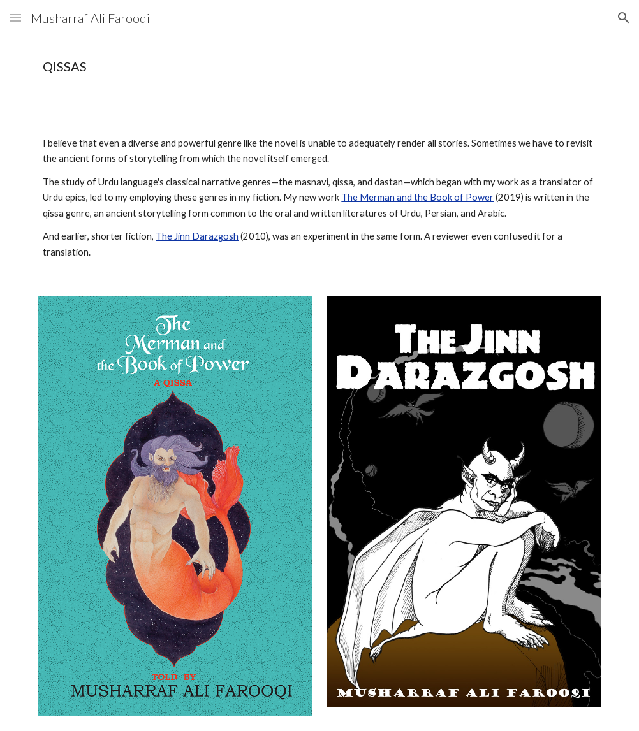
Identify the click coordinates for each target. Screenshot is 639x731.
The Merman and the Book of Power (417, 197)
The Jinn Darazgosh (197, 236)
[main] (271, 67)
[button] (15, 17)
